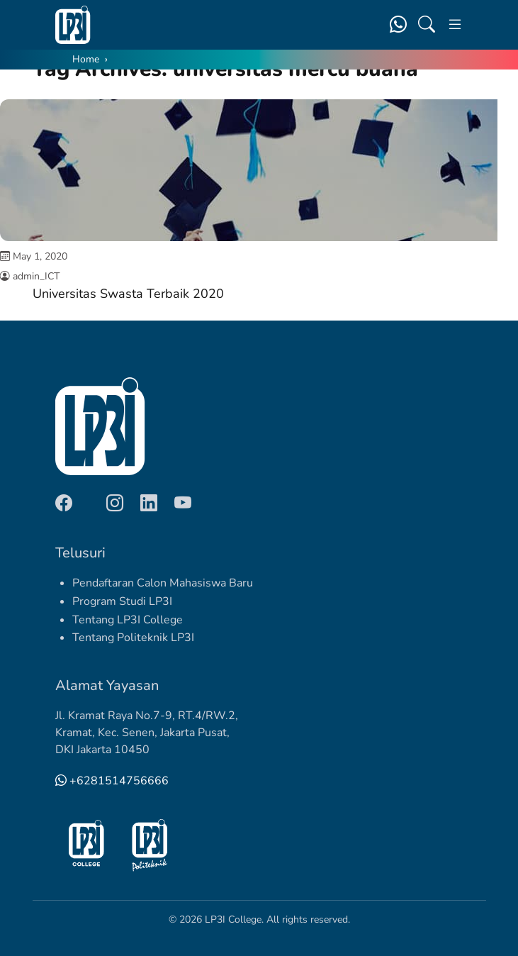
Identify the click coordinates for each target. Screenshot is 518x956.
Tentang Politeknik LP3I (133, 637)
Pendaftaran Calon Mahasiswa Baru (162, 583)
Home (85, 59)
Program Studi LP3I (122, 601)
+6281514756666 (112, 781)
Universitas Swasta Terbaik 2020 (128, 293)
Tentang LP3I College (127, 620)
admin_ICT (36, 276)
